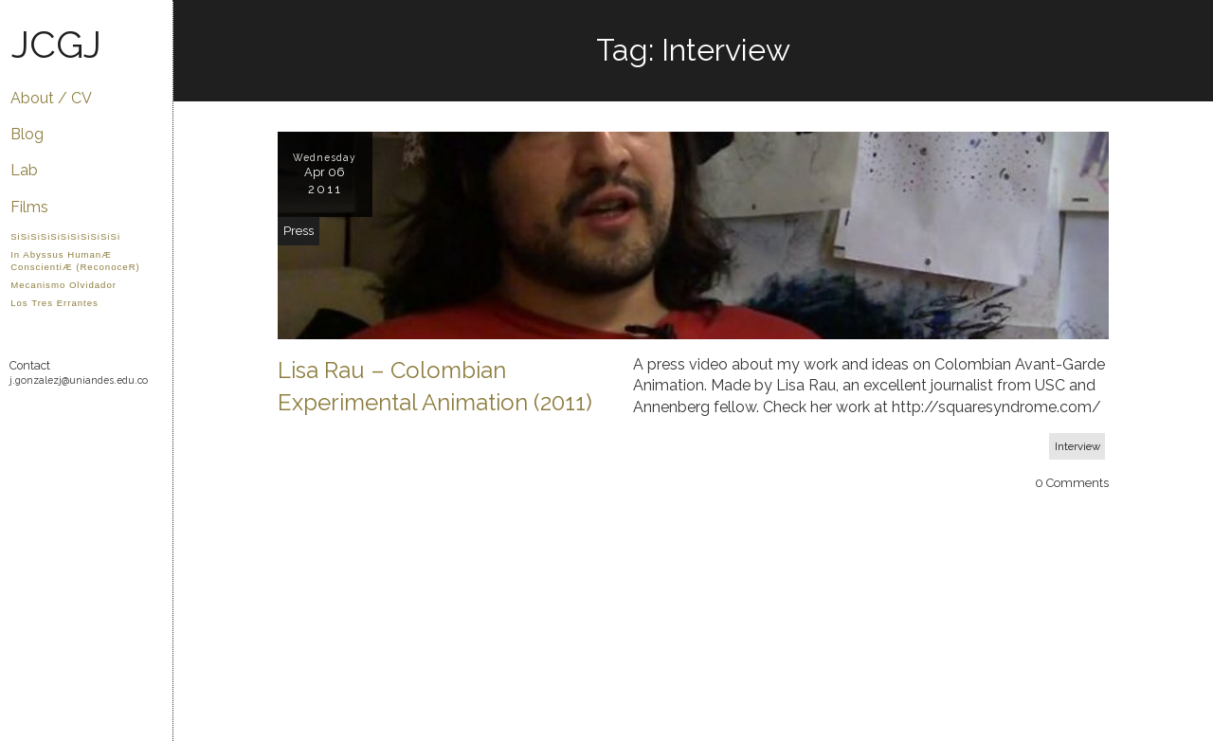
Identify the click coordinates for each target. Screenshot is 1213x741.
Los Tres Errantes (54, 303)
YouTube (70, 419)
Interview (1077, 446)
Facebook (95, 419)
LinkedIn (21, 453)
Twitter (120, 419)
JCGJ (56, 44)
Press (298, 231)
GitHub (21, 419)
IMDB (46, 453)
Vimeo (46, 419)
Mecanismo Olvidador (63, 285)
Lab (24, 170)
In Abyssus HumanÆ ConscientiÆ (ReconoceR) (75, 260)
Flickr (144, 419)
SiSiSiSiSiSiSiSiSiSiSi (65, 236)
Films (29, 207)
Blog (27, 134)
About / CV (51, 98)
